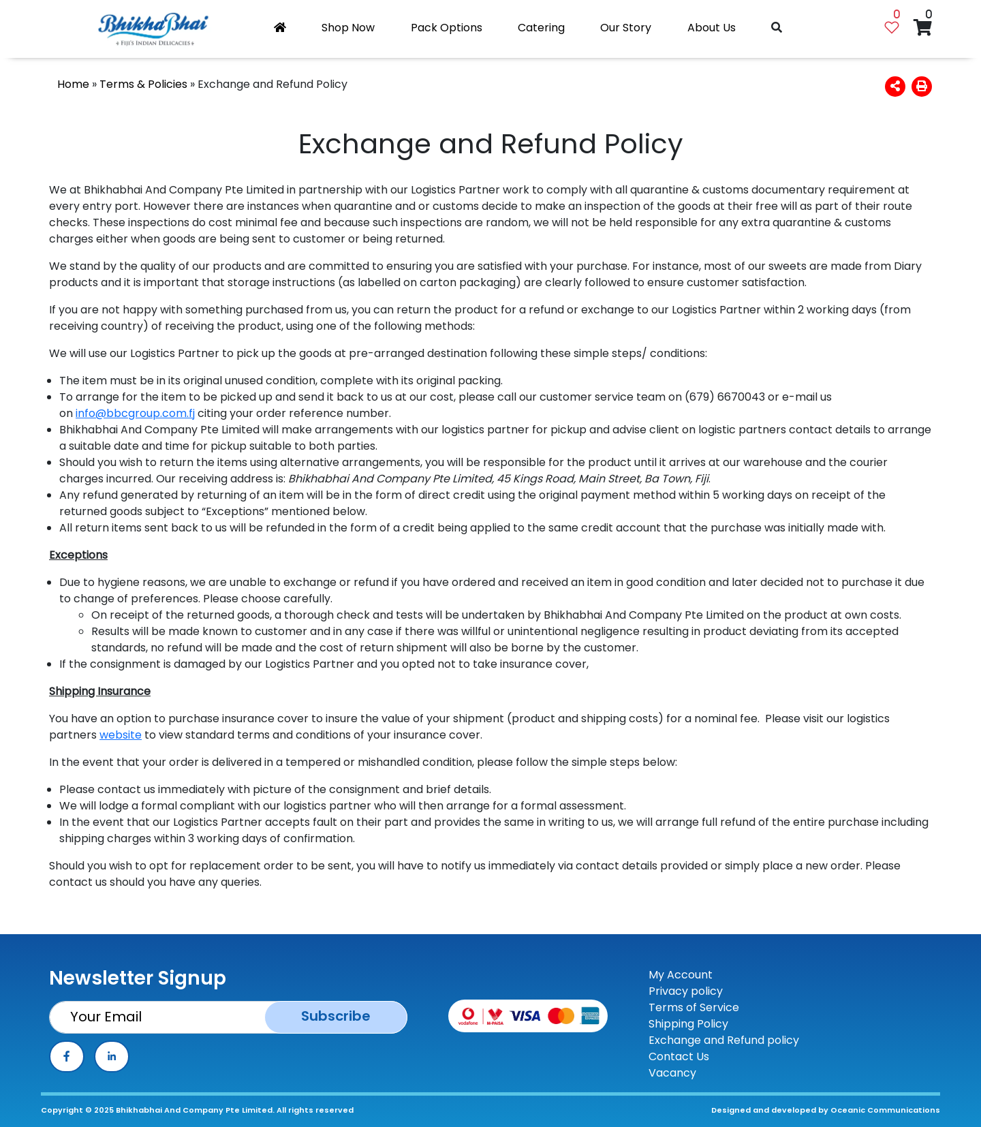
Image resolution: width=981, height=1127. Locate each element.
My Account (681, 975)
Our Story (625, 27)
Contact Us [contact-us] (679, 1056)
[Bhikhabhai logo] (153, 29)
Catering (541, 27)
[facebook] (66, 1056)
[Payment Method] (528, 1015)
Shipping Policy (688, 1024)
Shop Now (348, 27)
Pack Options (446, 27)
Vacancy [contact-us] (672, 1073)
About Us (711, 27)
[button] (895, 86)
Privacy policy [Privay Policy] (686, 991)
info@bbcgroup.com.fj (135, 413)
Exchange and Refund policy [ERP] (724, 1040)
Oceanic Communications (885, 1110)
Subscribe (336, 1015)
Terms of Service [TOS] (694, 1007)
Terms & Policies (143, 84)
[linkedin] (111, 1056)
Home (73, 84)
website (120, 735)
